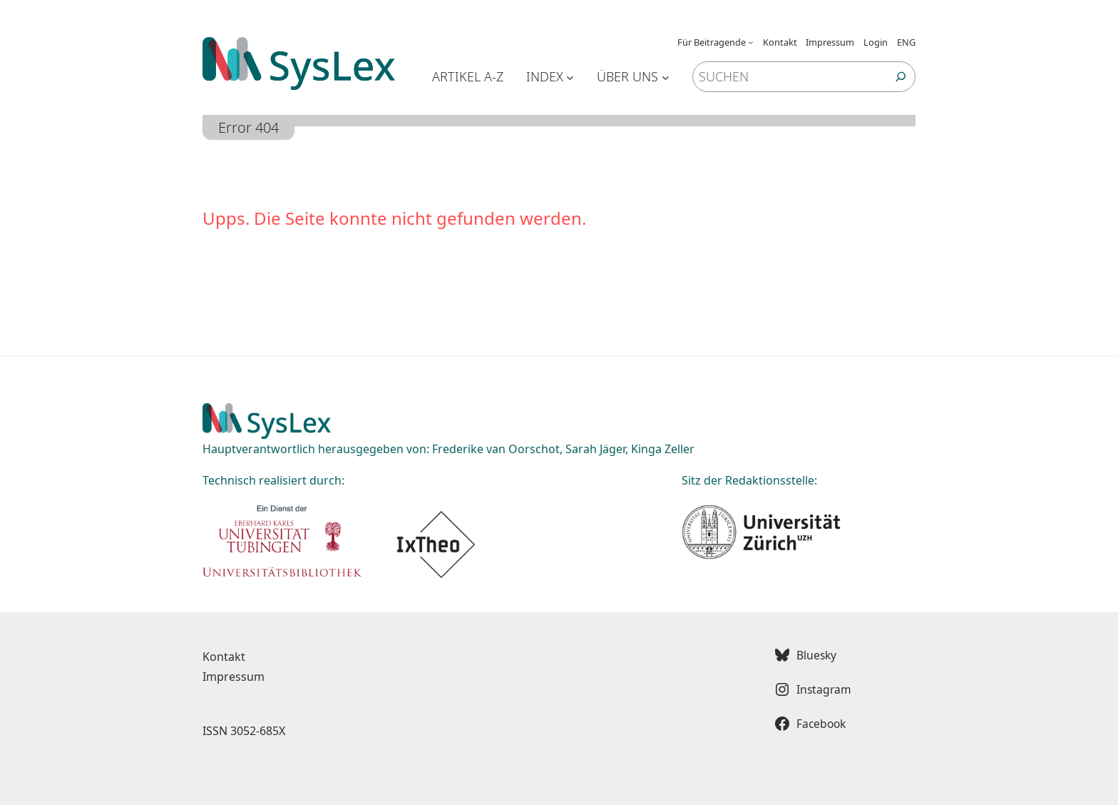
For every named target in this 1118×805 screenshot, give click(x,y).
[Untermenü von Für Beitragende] (751, 42)
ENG (906, 42)
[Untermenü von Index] (570, 77)
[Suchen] (901, 76)
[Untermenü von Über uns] (666, 77)
